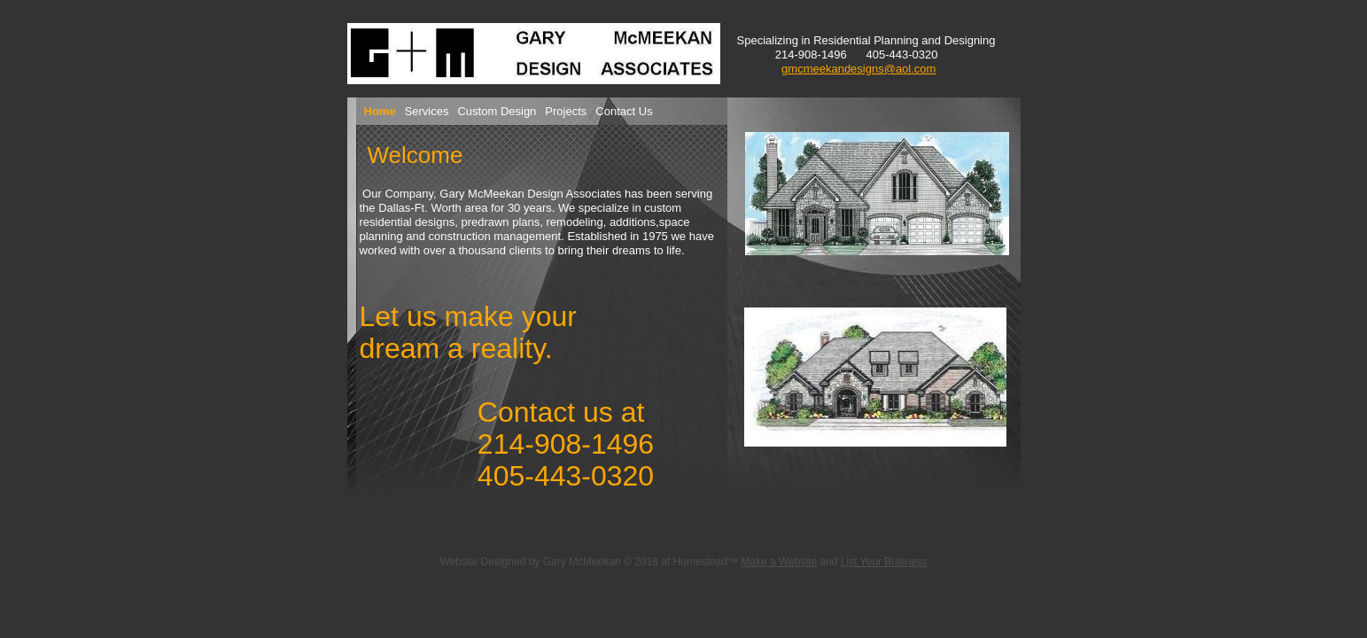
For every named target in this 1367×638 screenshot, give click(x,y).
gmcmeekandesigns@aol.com (858, 68)
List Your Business (884, 562)
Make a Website (779, 562)
